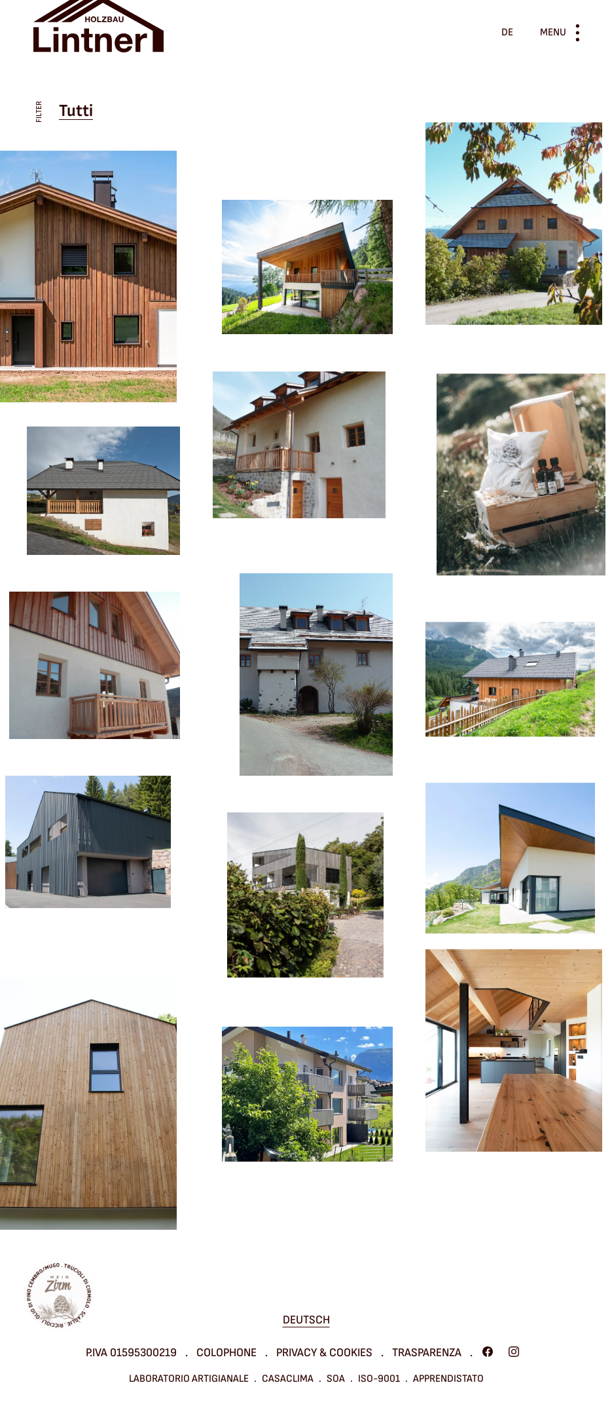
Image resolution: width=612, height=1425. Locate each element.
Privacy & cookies (324, 1352)
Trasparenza (426, 1352)
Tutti (76, 111)
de (507, 32)
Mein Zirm (59, 1295)
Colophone (226, 1352)
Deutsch (306, 1320)
